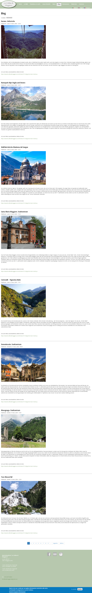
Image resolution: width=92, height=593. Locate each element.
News (54, 4)
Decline (80, 589)
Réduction (74, 4)
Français (87, 7)
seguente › (55, 543)
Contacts (81, 4)
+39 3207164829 (8, 577)
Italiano (74, 7)
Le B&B (26, 4)
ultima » (62, 543)
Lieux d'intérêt (46, 4)
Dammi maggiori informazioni (17, 592)
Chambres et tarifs (35, 4)
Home (20, 4)
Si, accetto (74, 589)
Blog (59, 4)
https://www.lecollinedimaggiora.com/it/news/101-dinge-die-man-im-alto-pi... (19, 74)
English (80, 7)
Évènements (65, 4)
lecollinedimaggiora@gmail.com (10, 579)
